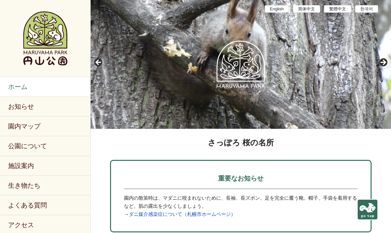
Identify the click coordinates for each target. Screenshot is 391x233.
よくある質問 (27, 205)
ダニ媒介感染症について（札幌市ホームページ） (182, 214)
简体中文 (306, 8)
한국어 (366, 8)
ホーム (18, 86)
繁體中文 (337, 8)
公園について (27, 146)
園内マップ (24, 126)
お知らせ (21, 106)
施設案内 (21, 165)
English (277, 8)
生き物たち (24, 185)
